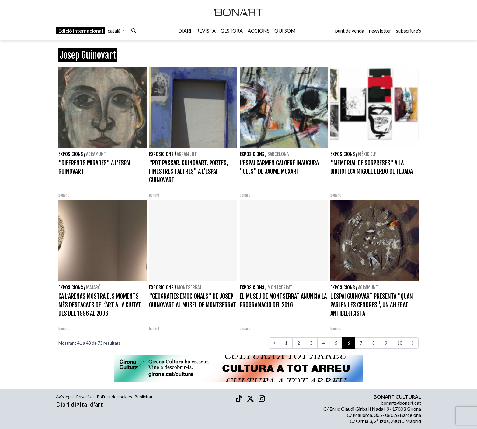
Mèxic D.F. (367, 154)
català (117, 31)
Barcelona (278, 154)
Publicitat (143, 396)
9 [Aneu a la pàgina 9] (386, 342)
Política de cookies (114, 396)
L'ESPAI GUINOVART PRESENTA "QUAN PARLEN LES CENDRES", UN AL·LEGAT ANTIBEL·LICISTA (371, 305)
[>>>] (413, 343)
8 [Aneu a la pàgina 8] (373, 342)
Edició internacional (80, 31)
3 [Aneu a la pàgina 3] (311, 342)
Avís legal (65, 396)
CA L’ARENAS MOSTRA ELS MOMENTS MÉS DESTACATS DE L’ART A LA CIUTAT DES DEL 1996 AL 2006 (99, 305)
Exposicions (70, 154)
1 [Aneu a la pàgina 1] (286, 342)
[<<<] (274, 343)
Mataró (93, 287)
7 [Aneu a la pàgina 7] (361, 342)
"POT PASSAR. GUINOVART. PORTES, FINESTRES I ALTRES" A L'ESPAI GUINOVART (188, 171)
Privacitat (85, 396)
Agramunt (96, 154)
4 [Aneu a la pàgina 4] (323, 342)
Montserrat (189, 287)
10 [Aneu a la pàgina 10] (399, 342)
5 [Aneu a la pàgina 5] (336, 342)
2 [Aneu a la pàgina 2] (299, 342)
